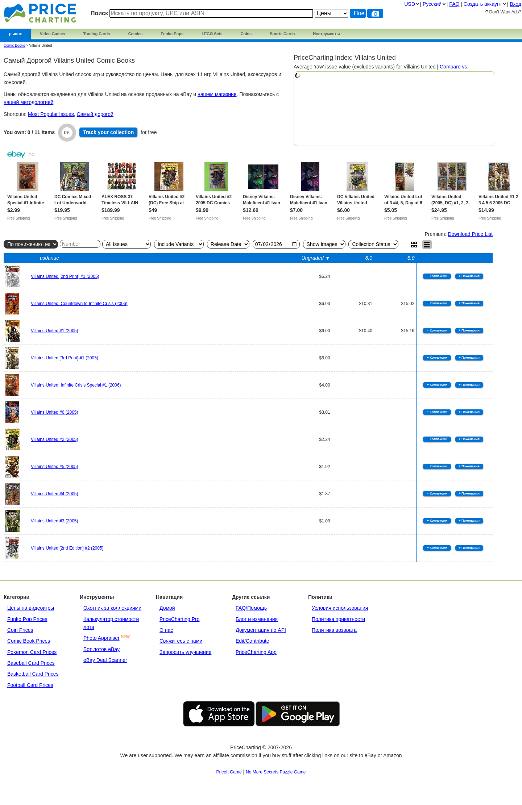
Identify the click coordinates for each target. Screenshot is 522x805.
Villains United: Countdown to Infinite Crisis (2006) (79, 303)
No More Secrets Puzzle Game (276, 772)
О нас (166, 630)
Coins (246, 34)
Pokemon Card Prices (32, 652)
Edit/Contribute (252, 641)
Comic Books (14, 45)
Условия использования (340, 608)
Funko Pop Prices (27, 619)
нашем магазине (217, 94)
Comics (135, 34)
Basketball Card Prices (33, 674)
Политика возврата (334, 630)
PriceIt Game (229, 772)
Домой (167, 608)
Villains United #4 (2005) (54, 493)
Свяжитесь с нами (181, 641)
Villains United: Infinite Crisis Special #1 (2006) (76, 385)
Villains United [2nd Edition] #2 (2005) (67, 548)
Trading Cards (96, 34)
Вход (515, 4)
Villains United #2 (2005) (54, 439)
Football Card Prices (30, 685)
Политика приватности (338, 619)
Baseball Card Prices (31, 663)
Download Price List (470, 234)
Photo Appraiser (101, 638)
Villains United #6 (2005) (54, 412)
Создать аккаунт (483, 4)
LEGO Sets (212, 34)
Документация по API (261, 630)
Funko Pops (172, 34)
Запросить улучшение (185, 652)
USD (409, 4)
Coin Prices (20, 630)
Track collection (108, 132)
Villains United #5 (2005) (54, 466)
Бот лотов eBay (101, 649)
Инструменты (326, 34)
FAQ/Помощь (251, 608)
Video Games (52, 34)
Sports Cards (282, 34)
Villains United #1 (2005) (54, 330)
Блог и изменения (257, 619)
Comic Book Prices (28, 641)
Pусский (432, 4)
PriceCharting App (256, 652)
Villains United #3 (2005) (54, 521)
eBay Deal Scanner (105, 660)
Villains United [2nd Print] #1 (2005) (65, 276)
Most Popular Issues (51, 114)
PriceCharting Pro (180, 619)
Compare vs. (454, 67)
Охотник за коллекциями (112, 608)
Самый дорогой (95, 114)
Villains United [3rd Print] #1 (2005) (64, 357)
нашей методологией (28, 102)
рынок (15, 34)
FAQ (454, 4)
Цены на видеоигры (30, 608)
